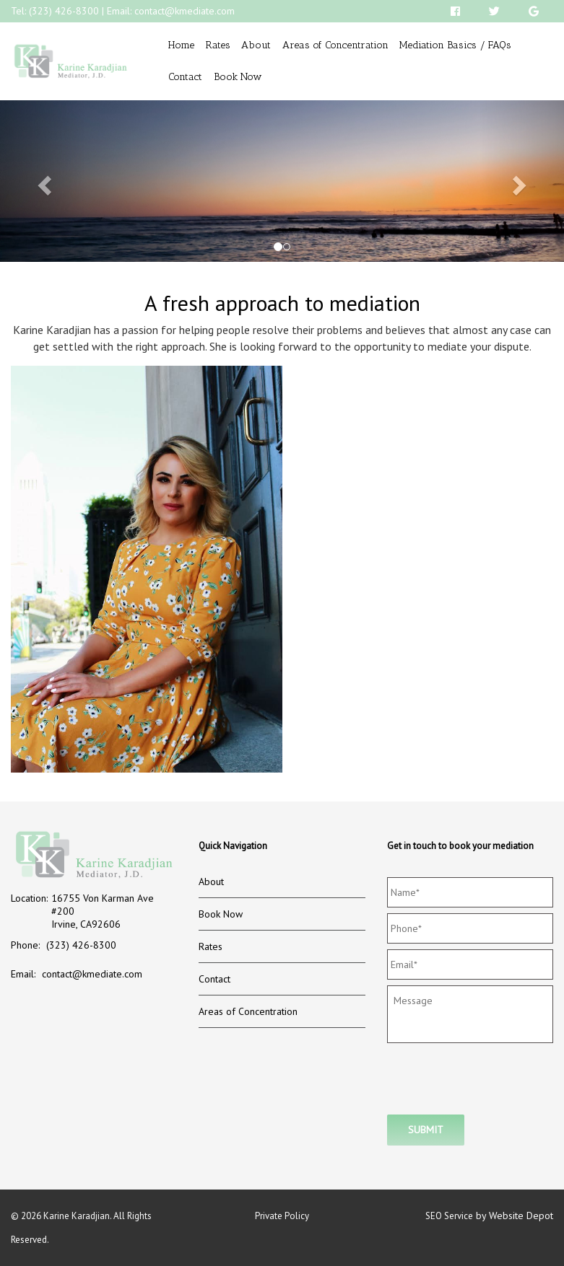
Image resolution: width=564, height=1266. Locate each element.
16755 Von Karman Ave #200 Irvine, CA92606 (102, 911)
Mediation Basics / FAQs (455, 45)
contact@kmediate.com (184, 10)
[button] (42, 181)
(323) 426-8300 (64, 10)
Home (181, 45)
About (256, 45)
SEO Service (449, 1216)
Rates (218, 45)
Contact (185, 77)
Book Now (238, 77)
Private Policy (282, 1216)
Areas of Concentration (335, 45)
